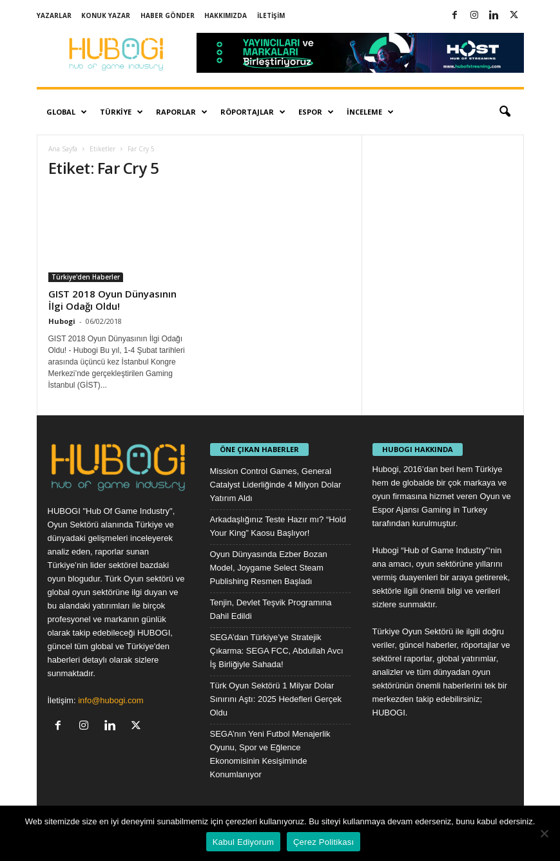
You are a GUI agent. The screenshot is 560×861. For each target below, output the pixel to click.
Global (66, 112)
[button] (504, 112)
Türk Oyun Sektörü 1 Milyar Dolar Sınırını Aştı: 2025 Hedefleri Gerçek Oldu (276, 699)
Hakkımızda (225, 15)
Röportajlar (252, 112)
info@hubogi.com (110, 700)
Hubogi (61, 321)
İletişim (271, 15)
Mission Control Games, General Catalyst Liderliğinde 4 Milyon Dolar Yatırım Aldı (276, 484)
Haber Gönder (167, 15)
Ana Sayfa (62, 148)
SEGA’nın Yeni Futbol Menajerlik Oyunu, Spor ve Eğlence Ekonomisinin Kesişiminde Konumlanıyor (270, 754)
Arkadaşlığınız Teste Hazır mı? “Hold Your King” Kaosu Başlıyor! (278, 526)
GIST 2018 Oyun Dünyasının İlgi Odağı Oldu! (112, 299)
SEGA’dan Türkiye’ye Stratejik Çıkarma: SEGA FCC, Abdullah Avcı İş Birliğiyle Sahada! (276, 650)
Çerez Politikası (323, 842)
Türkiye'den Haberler (86, 276)
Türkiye (121, 112)
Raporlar (182, 112)
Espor (316, 112)
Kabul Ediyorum (243, 842)
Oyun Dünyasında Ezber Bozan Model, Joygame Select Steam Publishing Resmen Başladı (268, 567)
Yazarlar (54, 15)
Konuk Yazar (105, 15)
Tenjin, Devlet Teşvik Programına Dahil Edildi (271, 609)
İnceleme (370, 112)
